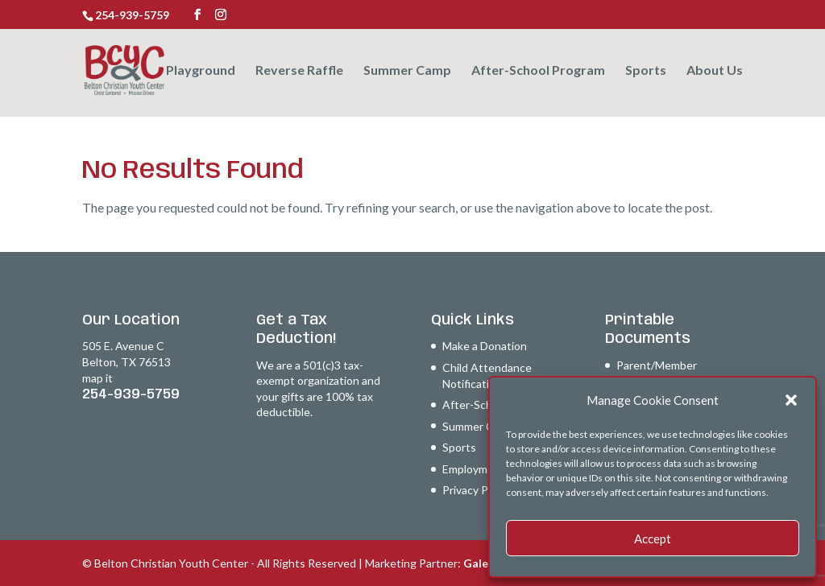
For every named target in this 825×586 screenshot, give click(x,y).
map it (97, 378)
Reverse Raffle (299, 70)
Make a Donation (484, 346)
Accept (652, 538)
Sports (645, 70)
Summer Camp (407, 70)
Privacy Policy (476, 490)
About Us (714, 70)
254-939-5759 (131, 394)
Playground (200, 70)
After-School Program (538, 70)
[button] (791, 400)
